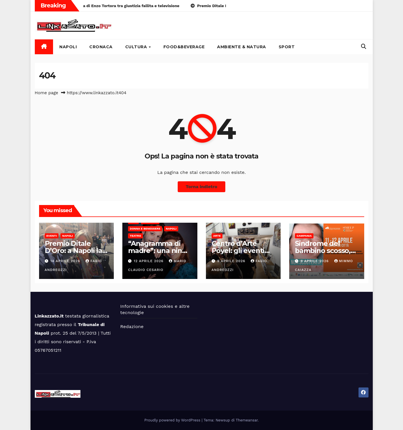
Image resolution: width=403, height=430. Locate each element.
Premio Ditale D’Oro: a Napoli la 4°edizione (73, 250)
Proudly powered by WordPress (173, 420)
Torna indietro (201, 186)
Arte (217, 235)
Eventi (51, 235)
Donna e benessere (145, 228)
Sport (287, 46)
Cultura (136, 46)
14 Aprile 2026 (66, 261)
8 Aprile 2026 (315, 261)
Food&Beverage (184, 46)
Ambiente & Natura (241, 46)
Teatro (135, 235)
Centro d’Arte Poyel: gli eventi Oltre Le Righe (238, 250)
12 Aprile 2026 (149, 261)
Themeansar (247, 420)
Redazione (132, 326)
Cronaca (101, 46)
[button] (363, 46)
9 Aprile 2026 (232, 261)
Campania (304, 235)
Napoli (68, 46)
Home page (46, 92)
